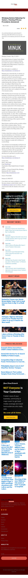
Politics (3, 517)
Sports (2, 522)
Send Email (7, 164)
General (3, 526)
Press (2, 524)
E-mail (2, 553)
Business (3, 520)
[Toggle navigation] (14, 10)
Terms (2, 538)
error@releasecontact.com (9, 185)
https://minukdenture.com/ (12, 173)
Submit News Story (14, 210)
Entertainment (4, 531)
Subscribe (14, 558)
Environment (4, 529)
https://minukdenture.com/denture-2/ (11, 70)
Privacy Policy (4, 540)
